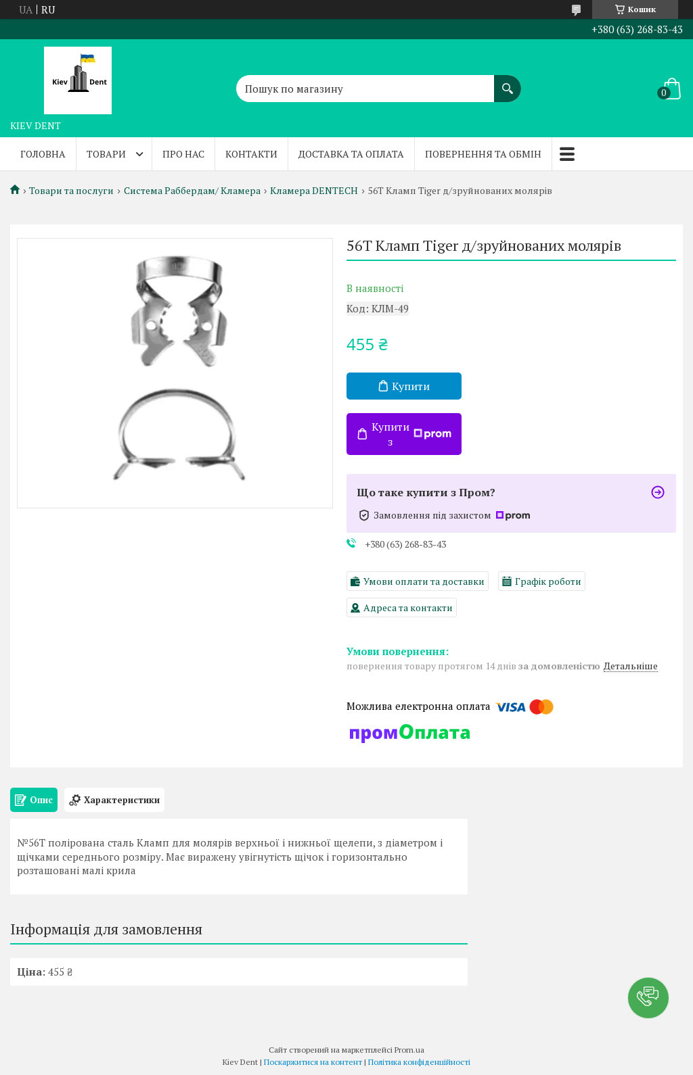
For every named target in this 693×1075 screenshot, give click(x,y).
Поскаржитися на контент (313, 1062)
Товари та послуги (71, 191)
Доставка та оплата (351, 153)
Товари (106, 153)
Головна (43, 153)
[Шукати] (507, 81)
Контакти (251, 153)
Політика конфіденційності (419, 1062)
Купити (411, 386)
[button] (648, 998)
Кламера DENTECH (314, 191)
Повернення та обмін (483, 153)
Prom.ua (409, 1050)
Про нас (183, 153)
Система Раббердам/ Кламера (192, 191)
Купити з (411, 434)
